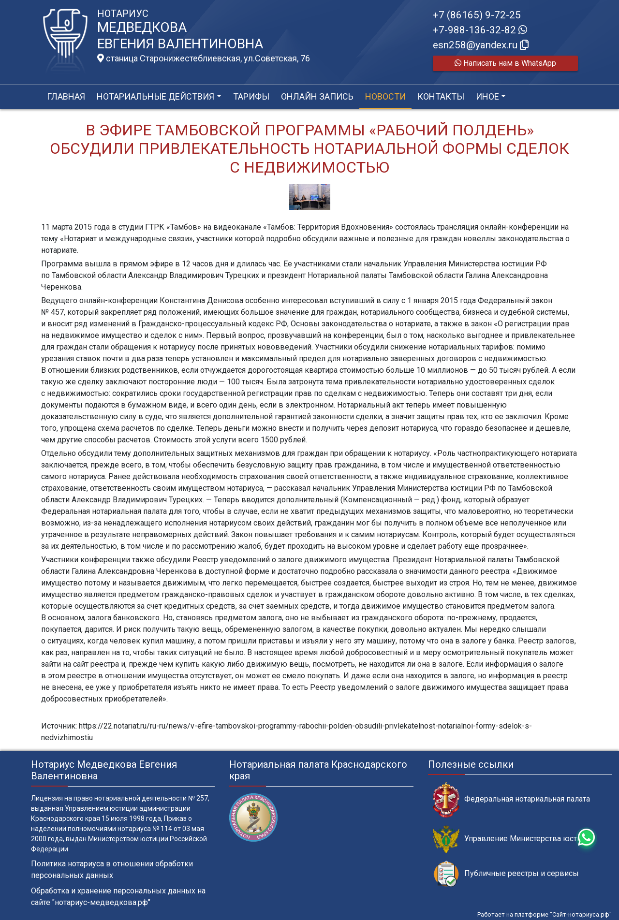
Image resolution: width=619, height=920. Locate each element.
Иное (487, 96)
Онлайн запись (317, 96)
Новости (385, 96)
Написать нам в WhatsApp (505, 63)
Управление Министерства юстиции (514, 839)
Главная (66, 96)
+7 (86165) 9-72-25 (477, 15)
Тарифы (251, 96)
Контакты (440, 96)
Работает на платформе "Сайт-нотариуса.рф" (544, 914)
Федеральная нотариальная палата (511, 799)
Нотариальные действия (155, 96)
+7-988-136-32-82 (480, 30)
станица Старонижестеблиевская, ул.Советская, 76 (203, 58)
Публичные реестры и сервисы (506, 874)
